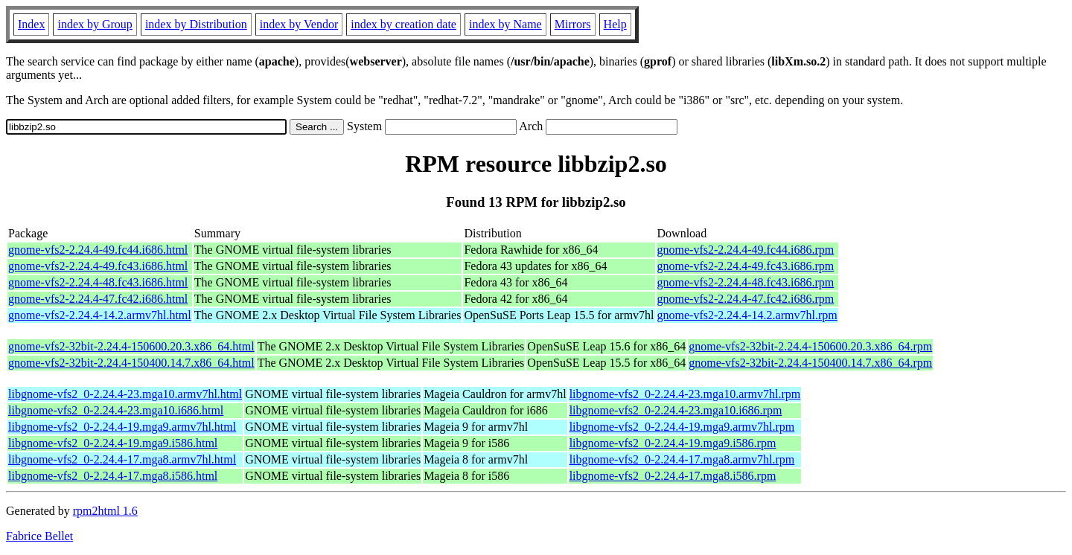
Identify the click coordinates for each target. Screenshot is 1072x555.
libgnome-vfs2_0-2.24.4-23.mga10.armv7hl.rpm (685, 394)
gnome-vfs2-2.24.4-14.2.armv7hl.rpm (747, 315)
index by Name (505, 24)
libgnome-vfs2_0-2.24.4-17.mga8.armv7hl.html (122, 459)
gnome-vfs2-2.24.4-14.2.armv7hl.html (99, 315)
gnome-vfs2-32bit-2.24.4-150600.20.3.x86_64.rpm (810, 346)
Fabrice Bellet (39, 536)
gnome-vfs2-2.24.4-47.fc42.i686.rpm (746, 298)
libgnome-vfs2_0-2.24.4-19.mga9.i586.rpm (673, 443)
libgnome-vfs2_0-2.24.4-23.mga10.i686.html (115, 410)
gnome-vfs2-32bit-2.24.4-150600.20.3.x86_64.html (131, 346)
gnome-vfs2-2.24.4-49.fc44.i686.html (98, 249)
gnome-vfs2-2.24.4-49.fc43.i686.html (98, 266)
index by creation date (403, 24)
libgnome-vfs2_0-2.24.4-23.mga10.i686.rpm (676, 410)
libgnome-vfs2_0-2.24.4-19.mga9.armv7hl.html (122, 426)
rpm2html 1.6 (105, 510)
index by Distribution (196, 24)
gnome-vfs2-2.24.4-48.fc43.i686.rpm (746, 282)
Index (31, 24)
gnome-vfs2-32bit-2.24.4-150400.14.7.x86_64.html (131, 362)
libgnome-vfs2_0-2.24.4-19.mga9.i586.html (112, 443)
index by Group (94, 24)
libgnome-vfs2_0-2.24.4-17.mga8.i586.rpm (673, 475)
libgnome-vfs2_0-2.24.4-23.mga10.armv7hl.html (125, 394)
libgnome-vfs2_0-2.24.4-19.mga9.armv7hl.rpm (682, 426)
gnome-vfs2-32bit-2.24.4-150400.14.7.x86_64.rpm (810, 362)
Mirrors (573, 24)
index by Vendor (299, 24)
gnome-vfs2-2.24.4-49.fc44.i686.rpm (746, 249)
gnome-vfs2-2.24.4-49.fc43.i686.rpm (746, 266)
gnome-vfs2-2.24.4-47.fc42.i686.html (98, 298)
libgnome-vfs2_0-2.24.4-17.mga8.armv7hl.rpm (682, 459)
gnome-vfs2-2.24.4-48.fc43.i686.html (98, 282)
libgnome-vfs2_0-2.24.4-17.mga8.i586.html (112, 475)
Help (615, 24)
